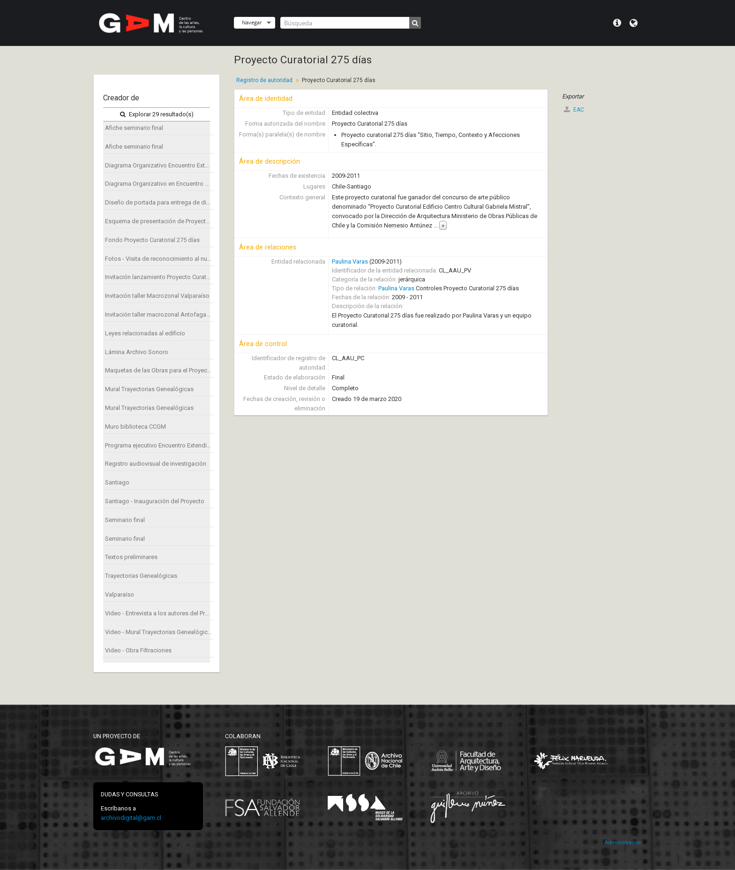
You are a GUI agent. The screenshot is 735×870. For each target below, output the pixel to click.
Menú (617, 23)
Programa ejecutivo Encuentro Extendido (159, 445)
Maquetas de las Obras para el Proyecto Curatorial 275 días (159, 370)
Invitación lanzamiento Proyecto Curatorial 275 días (159, 276)
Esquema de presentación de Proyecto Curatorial (159, 221)
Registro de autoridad (264, 80)
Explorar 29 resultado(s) (157, 114)
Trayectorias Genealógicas (141, 575)
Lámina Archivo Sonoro (136, 352)
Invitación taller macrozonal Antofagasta (159, 314)
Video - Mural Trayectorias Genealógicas (159, 631)
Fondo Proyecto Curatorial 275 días (152, 239)
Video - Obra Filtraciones (138, 650)
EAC (574, 109)
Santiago (117, 482)
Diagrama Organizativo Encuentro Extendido (159, 165)
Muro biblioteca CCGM (135, 426)
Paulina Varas (350, 261)
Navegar (252, 22)
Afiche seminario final (134, 127)
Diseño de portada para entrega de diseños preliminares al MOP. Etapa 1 (159, 202)
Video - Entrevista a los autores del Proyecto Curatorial (159, 613)
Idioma (633, 23)
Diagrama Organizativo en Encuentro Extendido (159, 183)
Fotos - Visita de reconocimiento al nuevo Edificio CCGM (159, 258)
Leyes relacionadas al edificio (145, 333)
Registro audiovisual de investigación (155, 463)
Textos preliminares (131, 556)
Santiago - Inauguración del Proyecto (154, 501)
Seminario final (125, 519)
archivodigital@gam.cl (131, 817)
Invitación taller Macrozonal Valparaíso (157, 295)
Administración (623, 843)
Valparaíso (119, 594)
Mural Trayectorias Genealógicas (149, 389)
